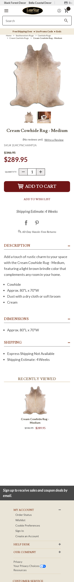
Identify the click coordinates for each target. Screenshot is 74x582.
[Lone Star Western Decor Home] (32, 10)
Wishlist (20, 520)
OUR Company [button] (24, 552)
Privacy (17, 561)
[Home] (8, 35)
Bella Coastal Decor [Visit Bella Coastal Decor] (40, 2)
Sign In (19, 530)
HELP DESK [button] (21, 544)
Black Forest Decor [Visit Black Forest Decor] (15, 2)
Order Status (23, 514)
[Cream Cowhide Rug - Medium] (47, 38)
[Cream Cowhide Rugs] (19, 38)
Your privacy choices (29, 566)
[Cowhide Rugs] (44, 35)
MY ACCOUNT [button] (23, 510)
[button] (6, 11)
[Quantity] (32, 171)
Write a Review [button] (54, 140)
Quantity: (11, 172)
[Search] (66, 21)
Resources (20, 570)
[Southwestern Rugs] (25, 35)
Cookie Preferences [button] (27, 525)
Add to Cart (37, 186)
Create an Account (27, 536)
